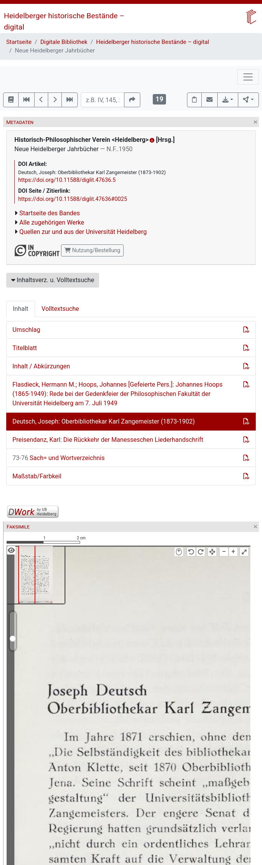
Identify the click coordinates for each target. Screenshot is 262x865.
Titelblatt (24, 348)
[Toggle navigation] (248, 77)
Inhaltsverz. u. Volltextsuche (52, 280)
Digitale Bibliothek (63, 41)
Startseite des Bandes (49, 213)
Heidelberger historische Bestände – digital (152, 41)
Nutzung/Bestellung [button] (92, 250)
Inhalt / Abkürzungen (41, 366)
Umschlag (26, 329)
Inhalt (20, 308)
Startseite (18, 41)
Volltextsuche (60, 308)
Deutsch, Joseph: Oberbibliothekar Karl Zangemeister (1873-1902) (103, 421)
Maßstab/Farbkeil (36, 476)
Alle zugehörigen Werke (51, 222)
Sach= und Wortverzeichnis (58, 458)
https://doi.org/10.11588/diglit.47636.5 (67, 180)
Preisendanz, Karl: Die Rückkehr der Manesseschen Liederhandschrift (107, 439)
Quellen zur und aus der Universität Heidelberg (83, 231)
